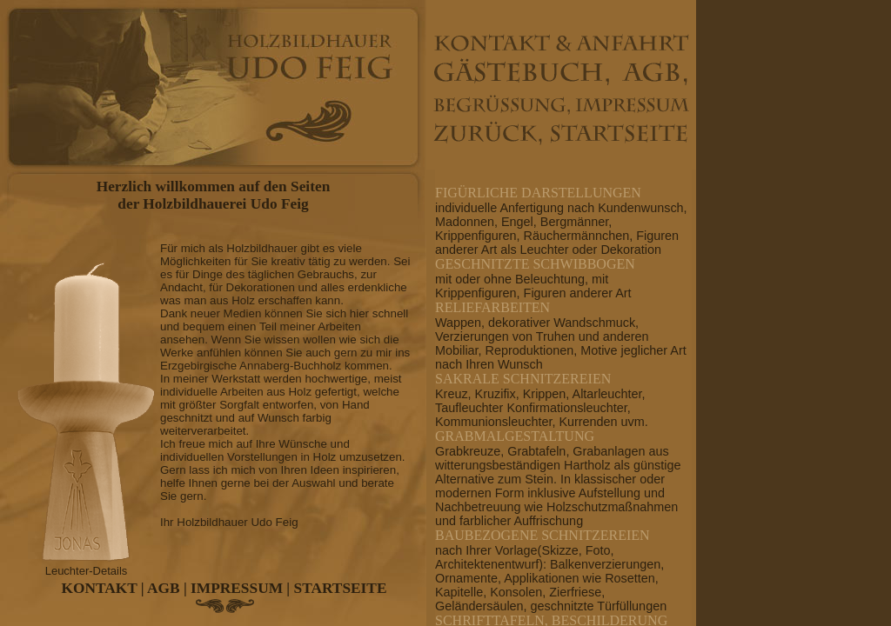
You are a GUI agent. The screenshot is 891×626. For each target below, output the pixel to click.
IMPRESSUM (237, 588)
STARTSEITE (340, 588)
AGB (163, 588)
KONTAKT (99, 588)
